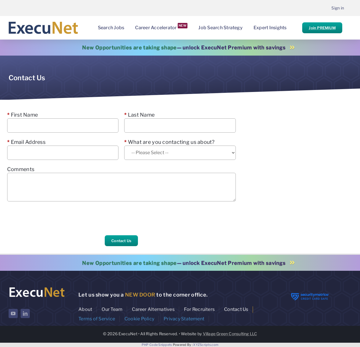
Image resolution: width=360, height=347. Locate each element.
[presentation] (50, 218)
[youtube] (13, 313)
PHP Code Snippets (157, 345)
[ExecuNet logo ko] (37, 288)
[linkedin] (25, 313)
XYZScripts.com (205, 345)
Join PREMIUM (322, 28)
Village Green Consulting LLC (230, 333)
